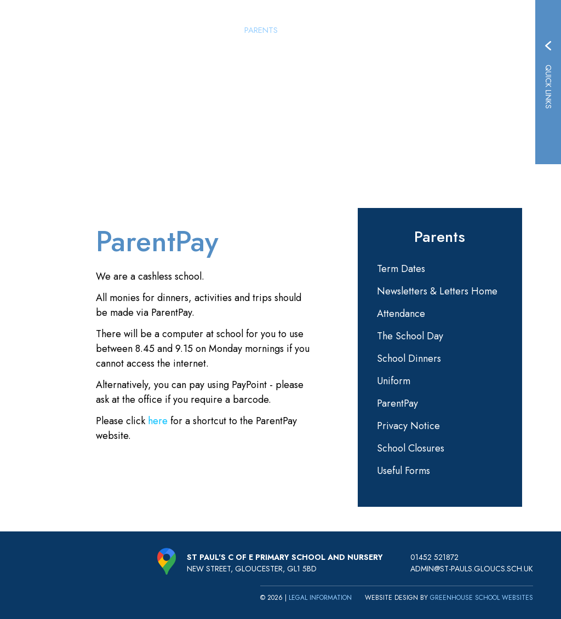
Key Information (495, 30)
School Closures (410, 448)
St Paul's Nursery (319, 30)
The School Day (410, 336)
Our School (213, 30)
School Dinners (409, 358)
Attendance (401, 313)
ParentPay (397, 403)
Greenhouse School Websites (481, 598)
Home (171, 30)
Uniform (393, 381)
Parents (261, 30)
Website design (391, 598)
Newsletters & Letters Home (437, 291)
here (158, 421)
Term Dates (401, 269)
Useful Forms (403, 471)
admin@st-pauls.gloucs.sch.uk (471, 568)
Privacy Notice (408, 426)
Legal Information (320, 598)
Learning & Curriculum (407, 30)
